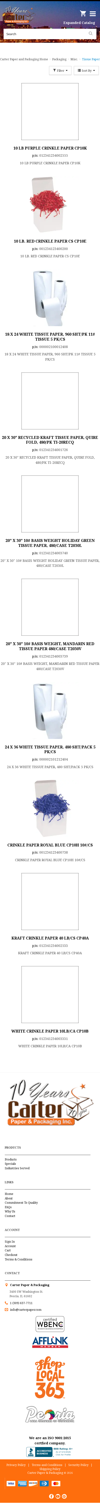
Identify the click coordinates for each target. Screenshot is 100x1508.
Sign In (10, 1242)
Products (11, 1159)
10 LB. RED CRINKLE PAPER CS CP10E (50, 241)
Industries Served (17, 1168)
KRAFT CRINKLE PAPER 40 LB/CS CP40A (50, 938)
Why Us (10, 1211)
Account (10, 1246)
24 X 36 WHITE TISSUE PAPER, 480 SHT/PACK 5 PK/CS (50, 749)
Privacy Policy (16, 1465)
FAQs (8, 1207)
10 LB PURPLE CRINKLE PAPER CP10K (50, 148)
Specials (10, 1164)
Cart (8, 1250)
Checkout (11, 1255)
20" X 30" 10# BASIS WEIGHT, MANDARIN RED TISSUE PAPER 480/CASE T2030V (50, 646)
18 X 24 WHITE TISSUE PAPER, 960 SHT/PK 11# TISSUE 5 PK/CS (50, 337)
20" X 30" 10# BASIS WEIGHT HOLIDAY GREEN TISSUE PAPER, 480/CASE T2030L (50, 543)
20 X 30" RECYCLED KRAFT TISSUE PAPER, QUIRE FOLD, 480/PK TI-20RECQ (50, 440)
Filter (60, 70)
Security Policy (78, 1465)
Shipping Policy (50, 1469)
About (9, 1198)
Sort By (86, 70)
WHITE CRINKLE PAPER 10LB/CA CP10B (50, 1031)
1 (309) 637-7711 (21, 1303)
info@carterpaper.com (25, 1310)
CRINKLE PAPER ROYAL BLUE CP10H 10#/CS (50, 845)
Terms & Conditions (18, 1259)
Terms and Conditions (47, 1465)
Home (9, 1194)
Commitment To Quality (21, 1203)
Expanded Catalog (79, 22)
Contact (10, 1216)
